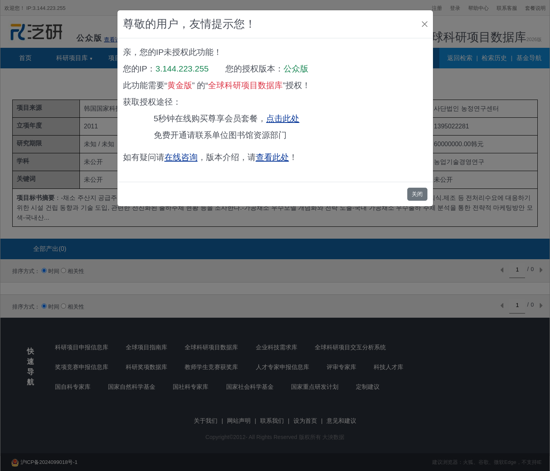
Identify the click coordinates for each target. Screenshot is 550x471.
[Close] (424, 24)
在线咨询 (181, 157)
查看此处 (272, 157)
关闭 (417, 194)
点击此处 (282, 118)
